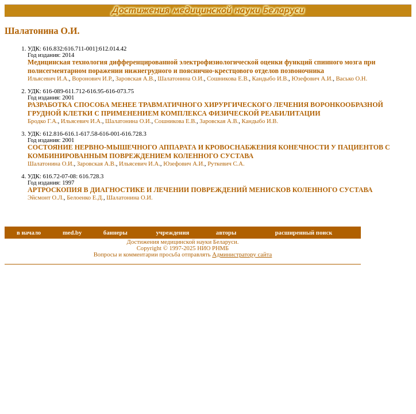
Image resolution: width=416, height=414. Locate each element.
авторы (226, 232)
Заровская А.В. (135, 78)
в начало (29, 232)
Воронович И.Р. (92, 78)
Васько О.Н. (351, 78)
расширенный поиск (304, 232)
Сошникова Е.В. (228, 78)
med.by (72, 232)
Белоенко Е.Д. (85, 197)
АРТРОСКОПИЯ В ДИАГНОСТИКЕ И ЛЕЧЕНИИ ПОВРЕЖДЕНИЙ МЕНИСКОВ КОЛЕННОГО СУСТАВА (200, 190)
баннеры (115, 232)
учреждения (172, 232)
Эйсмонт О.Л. (46, 197)
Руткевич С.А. (225, 163)
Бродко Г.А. (43, 121)
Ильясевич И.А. (48, 78)
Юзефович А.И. (312, 78)
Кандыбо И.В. (270, 78)
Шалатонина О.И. (180, 78)
